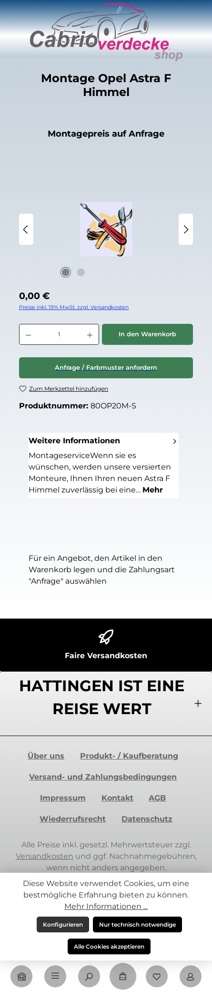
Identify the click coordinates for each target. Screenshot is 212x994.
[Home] (21, 976)
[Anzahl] (59, 334)
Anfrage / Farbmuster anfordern (106, 367)
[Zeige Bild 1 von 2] (66, 272)
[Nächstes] (186, 229)
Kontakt (117, 797)
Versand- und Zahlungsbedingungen (103, 776)
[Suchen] (89, 976)
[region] (106, 229)
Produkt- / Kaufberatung (129, 755)
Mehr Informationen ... (106, 906)
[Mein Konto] (190, 976)
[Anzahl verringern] (28, 334)
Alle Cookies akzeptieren (109, 946)
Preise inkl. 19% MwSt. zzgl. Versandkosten (74, 307)
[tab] (104, 465)
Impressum (63, 797)
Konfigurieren (63, 924)
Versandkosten (44, 856)
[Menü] (55, 976)
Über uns (46, 755)
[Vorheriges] (26, 229)
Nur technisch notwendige (137, 924)
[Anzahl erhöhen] (90, 334)
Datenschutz (146, 818)
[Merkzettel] (156, 976)
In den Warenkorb (147, 334)
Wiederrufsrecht (73, 818)
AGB (157, 797)
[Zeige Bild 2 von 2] (81, 272)
